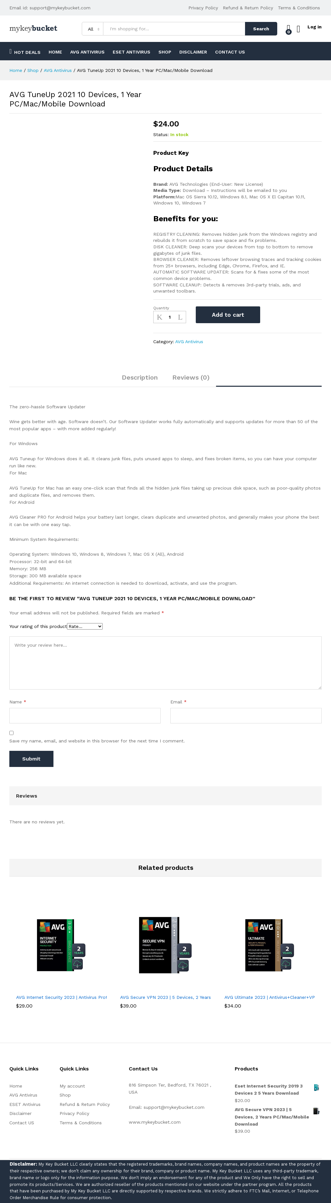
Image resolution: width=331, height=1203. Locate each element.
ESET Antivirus (131, 52)
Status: (161, 134)
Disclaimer (193, 52)
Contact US (230, 52)
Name (17, 701)
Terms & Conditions (299, 7)
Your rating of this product (38, 626)
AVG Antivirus (87, 52)
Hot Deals (25, 51)
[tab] (139, 380)
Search (258, 28)
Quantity (161, 308)
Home (55, 52)
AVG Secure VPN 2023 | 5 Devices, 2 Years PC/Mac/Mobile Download (195, 997)
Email (178, 701)
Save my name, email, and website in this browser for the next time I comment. (97, 740)
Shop (164, 52)
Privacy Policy (203, 7)
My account (72, 1086)
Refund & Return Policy (248, 7)
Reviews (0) (191, 377)
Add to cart (228, 314)
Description (140, 377)
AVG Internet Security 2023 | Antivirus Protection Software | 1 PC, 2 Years (95, 997)
